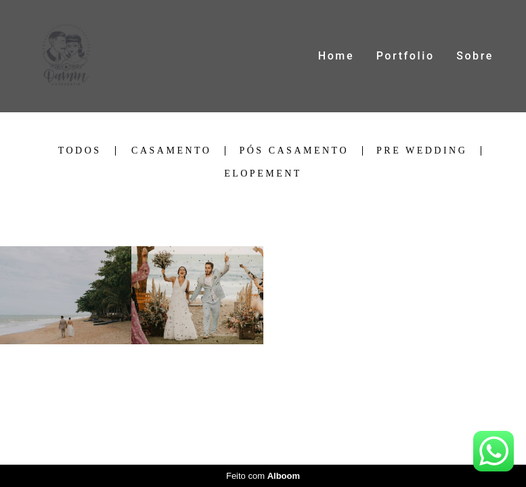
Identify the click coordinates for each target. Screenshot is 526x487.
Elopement (263, 174)
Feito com (263, 476)
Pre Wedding (421, 151)
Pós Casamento (294, 151)
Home (336, 55)
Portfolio (405, 55)
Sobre (475, 55)
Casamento (171, 151)
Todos (80, 151)
